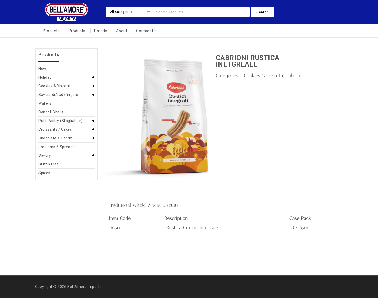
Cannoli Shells (50, 112)
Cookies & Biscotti (54, 86)
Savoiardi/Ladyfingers (58, 95)
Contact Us (146, 30)
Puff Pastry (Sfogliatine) (60, 121)
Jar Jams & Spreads (56, 147)
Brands (100, 30)
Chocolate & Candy (55, 138)
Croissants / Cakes (55, 129)
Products (51, 30)
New (42, 69)
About (121, 30)
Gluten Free (48, 164)
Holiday (45, 77)
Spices (44, 173)
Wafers (44, 103)
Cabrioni (294, 75)
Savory (44, 155)
